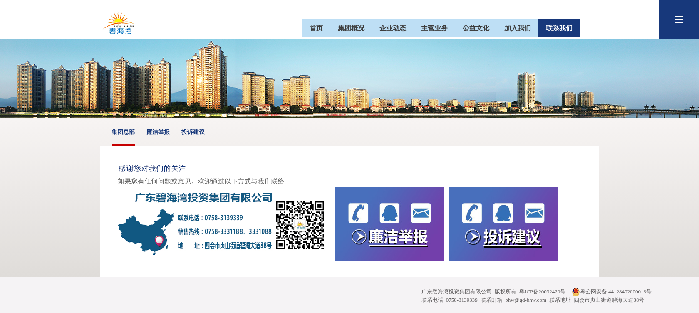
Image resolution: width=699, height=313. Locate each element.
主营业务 (434, 28)
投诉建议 (193, 132)
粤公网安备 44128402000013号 (612, 292)
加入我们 (517, 28)
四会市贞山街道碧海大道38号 (609, 300)
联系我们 (559, 28)
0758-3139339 (462, 300)
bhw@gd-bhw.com (525, 300)
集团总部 (123, 137)
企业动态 (392, 28)
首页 (316, 28)
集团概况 (351, 28)
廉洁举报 (158, 132)
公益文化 (476, 28)
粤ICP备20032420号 (542, 291)
